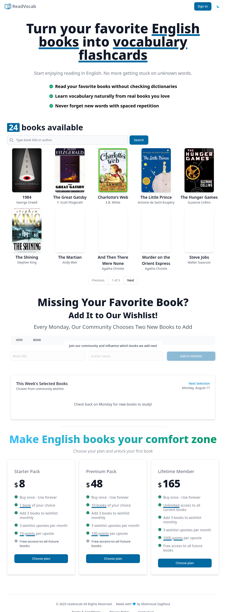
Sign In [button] (203, 6)
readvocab (75, 604)
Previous (98, 280)
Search (139, 140)
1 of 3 (116, 280)
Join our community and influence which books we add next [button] (113, 348)
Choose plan (41, 558)
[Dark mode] (218, 6)
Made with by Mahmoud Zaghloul (143, 604)
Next (130, 280)
